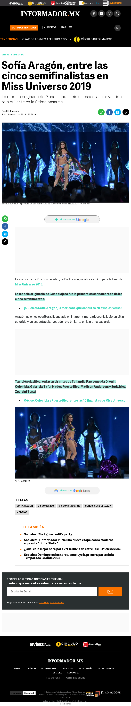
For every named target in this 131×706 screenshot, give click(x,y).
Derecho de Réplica (69, 701)
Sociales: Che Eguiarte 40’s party (48, 534)
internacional (49, 669)
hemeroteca (53, 678)
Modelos (22, 513)
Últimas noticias (24, 28)
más (66, 27)
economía (73, 673)
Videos (49, 27)
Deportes (68, 669)
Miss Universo (46, 506)
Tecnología (85, 669)
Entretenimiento (13, 55)
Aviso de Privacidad (51, 701)
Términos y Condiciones (51, 603)
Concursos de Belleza (98, 506)
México (32, 669)
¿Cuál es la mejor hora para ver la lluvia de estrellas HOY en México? (72, 549)
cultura (57, 673)
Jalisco (18, 669)
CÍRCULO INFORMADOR (96, 39)
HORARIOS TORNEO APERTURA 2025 (43, 39)
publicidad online (75, 678)
